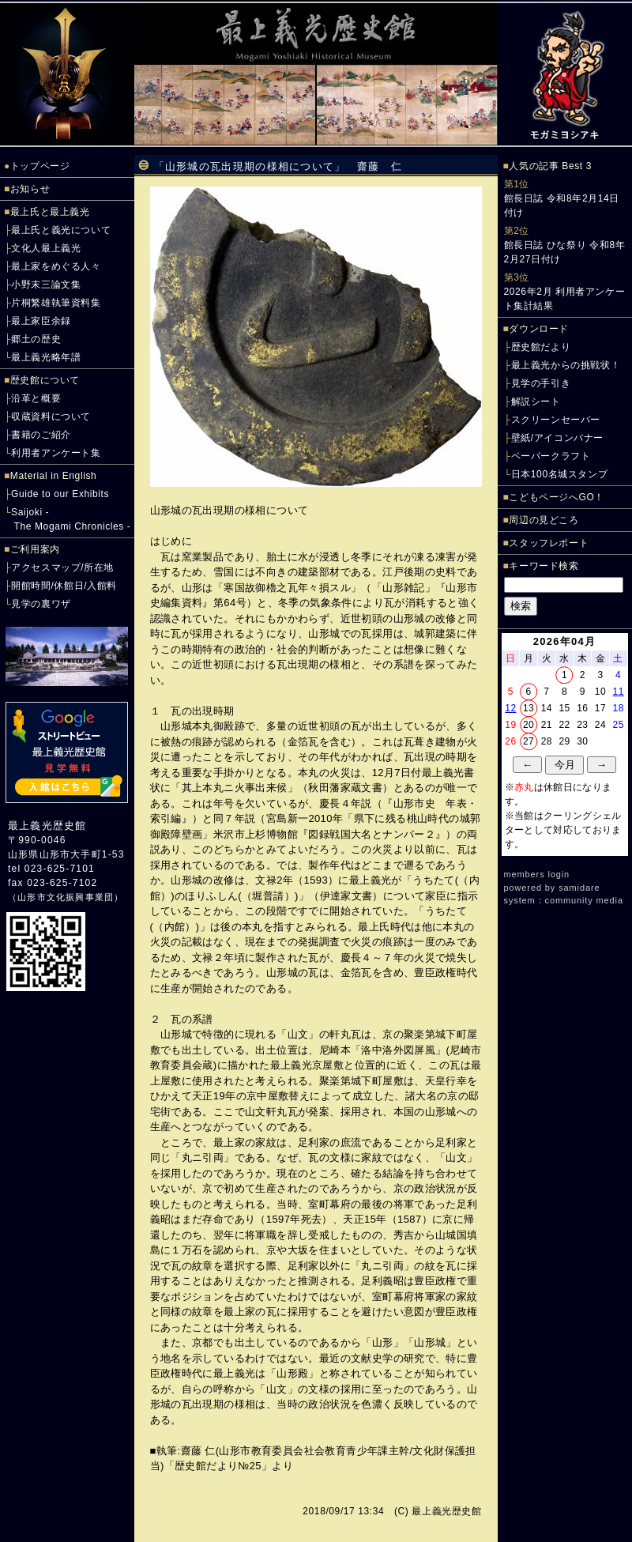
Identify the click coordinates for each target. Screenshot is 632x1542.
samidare (579, 887)
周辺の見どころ (543, 520)
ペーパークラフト (551, 456)
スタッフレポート (549, 543)
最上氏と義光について (61, 230)
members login (537, 874)
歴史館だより (541, 347)
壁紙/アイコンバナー (557, 437)
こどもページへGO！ (556, 497)
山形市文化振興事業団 (65, 897)
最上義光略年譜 (46, 357)
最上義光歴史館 (47, 825)
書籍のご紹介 (41, 434)
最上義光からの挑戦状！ (566, 365)
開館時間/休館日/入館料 (64, 585)
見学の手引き (541, 383)
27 (528, 741)
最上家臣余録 (41, 320)
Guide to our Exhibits (60, 494)
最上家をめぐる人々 (55, 266)
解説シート (536, 401)
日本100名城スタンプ (559, 474)
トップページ (40, 166)
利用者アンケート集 (55, 452)
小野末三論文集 (46, 284)
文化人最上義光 (46, 248)
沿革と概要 (36, 398)
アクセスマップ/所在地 (62, 567)
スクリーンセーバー (555, 419)
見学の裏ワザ (41, 603)
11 (618, 691)
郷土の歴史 (36, 339)
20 (528, 724)
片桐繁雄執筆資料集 (55, 302)
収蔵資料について (51, 416)
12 (510, 708)
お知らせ (30, 188)
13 (528, 708)
